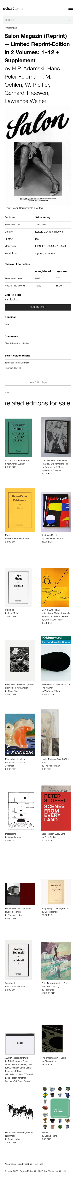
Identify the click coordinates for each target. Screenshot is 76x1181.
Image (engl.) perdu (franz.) (54, 909)
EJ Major (19, 1071)
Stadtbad (9, 610)
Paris (7, 535)
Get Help (39, 1164)
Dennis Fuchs (50, 1136)
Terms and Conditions (58, 1171)
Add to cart (38, 307)
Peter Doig (49, 990)
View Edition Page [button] (38, 383)
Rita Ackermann (52, 766)
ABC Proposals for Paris (16, 1058)
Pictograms (10, 834)
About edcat (10, 1164)
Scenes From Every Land (53, 834)
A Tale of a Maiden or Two (17, 461)
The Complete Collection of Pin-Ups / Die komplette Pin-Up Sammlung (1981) (55, 464)
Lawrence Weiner (25, 102)
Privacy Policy (26, 1171)
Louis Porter (10, 1078)
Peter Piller (13, 691)
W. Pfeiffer (37, 86)
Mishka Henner (19, 1065)
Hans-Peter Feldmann (18, 539)
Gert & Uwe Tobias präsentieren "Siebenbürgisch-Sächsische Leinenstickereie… (56, 613)
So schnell (10, 983)
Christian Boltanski (16, 987)
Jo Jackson (13, 763)
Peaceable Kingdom (15, 759)
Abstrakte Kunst (49, 535)
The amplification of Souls (54, 1058)
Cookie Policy (40, 1171)
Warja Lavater (14, 837)
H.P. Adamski (28, 69)
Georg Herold (51, 912)
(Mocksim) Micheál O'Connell (19, 1075)
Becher (45, 1133)
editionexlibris (21, 356)
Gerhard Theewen (26, 94)
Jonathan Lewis (17, 1068)
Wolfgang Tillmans (53, 691)
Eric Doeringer (15, 1061)
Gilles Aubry (50, 1061)
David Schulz (24, 1081)
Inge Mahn (13, 613)
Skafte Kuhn (14, 1139)
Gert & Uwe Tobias (53, 620)
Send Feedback (25, 1164)
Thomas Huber (15, 915)
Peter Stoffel (50, 837)
